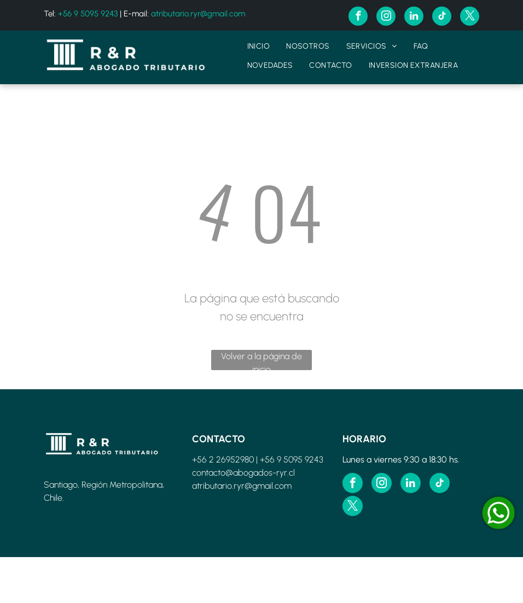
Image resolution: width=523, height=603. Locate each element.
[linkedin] (413, 17)
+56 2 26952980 (223, 459)
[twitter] (469, 17)
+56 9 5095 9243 (88, 14)
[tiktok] (441, 17)
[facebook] (358, 17)
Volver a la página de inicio (261, 360)
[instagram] (386, 17)
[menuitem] (258, 46)
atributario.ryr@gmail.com (198, 14)
